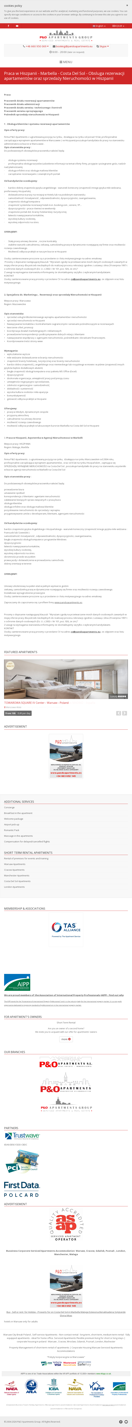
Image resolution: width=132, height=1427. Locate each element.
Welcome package (13, 818)
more (66, 1039)
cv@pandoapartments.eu (86, 279)
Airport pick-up (11, 824)
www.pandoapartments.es (68, 602)
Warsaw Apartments (14, 864)
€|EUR (118, 25)
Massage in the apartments (18, 835)
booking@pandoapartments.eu (74, 46)
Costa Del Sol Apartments (17, 881)
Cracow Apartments (14, 869)
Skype (104, 46)
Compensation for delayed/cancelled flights (27, 841)
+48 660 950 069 (37, 46)
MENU (66, 62)
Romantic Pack (11, 830)
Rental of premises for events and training (26, 858)
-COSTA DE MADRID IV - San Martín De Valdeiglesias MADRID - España (49, 703)
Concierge (9, 807)
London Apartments (14, 886)
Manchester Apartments (16, 875)
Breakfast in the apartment (18, 813)
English (99, 26)
